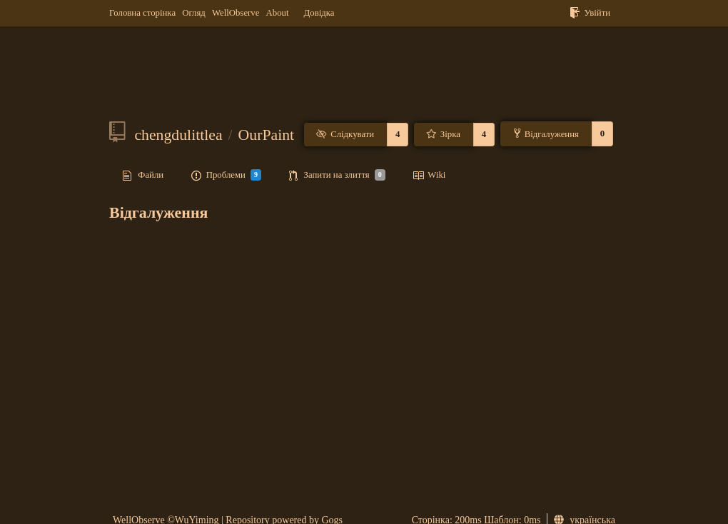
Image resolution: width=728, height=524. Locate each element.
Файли (143, 175)
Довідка (319, 13)
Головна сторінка (142, 13)
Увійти (590, 13)
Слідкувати (345, 134)
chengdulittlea (178, 134)
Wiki (429, 175)
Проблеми (226, 175)
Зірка (442, 134)
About (277, 13)
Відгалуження (546, 133)
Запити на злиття (337, 175)
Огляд (194, 13)
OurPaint (266, 134)
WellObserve (235, 13)
